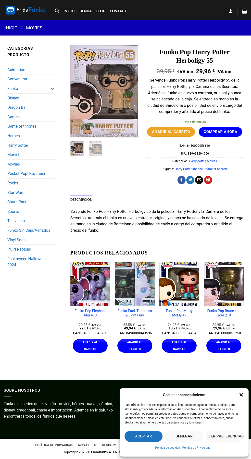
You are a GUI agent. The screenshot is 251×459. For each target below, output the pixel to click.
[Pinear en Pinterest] (208, 180)
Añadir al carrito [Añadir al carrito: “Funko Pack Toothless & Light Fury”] (134, 345)
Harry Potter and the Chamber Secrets (201, 169)
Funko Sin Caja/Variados (28, 230)
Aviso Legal (88, 445)
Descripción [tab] (81, 200)
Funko (12, 88)
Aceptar (143, 436)
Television (16, 220)
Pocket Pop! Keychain (26, 173)
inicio (69, 11)
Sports (13, 211)
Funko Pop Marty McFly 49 (179, 313)
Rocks (12, 183)
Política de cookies (167, 447)
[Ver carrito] (244, 11)
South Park (16, 202)
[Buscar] (57, 11)
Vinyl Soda (16, 240)
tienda (85, 11)
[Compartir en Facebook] (181, 180)
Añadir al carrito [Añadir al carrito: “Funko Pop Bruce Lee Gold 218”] (223, 345)
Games (13, 117)
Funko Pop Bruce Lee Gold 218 (223, 313)
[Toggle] (52, 79)
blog (100, 11)
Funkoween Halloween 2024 (27, 261)
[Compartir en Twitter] (190, 180)
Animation (16, 69)
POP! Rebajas (19, 249)
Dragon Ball (17, 107)
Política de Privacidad (196, 447)
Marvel (13, 154)
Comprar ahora (220, 132)
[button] (241, 394)
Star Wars (15, 192)
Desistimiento (114, 445)
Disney (13, 98)
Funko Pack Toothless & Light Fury (134, 313)
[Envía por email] (199, 180)
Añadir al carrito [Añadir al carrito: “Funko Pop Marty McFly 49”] (179, 345)
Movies (34, 27)
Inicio (11, 27)
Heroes (13, 135)
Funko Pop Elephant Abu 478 (90, 313)
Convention (17, 79)
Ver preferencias (226, 436)
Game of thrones (22, 126)
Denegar (184, 436)
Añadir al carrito (171, 132)
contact (118, 11)
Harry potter (17, 145)
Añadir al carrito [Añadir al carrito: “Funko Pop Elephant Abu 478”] (90, 345)
